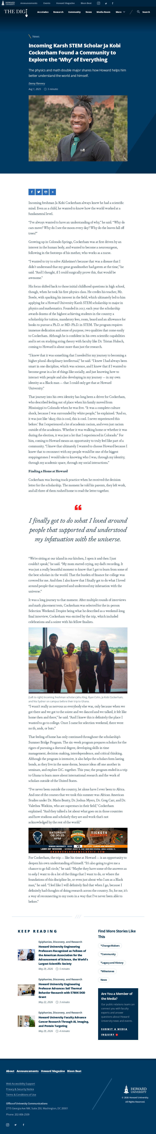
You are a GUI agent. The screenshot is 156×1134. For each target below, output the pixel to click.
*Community (108, 954)
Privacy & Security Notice (20, 1089)
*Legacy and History (112, 962)
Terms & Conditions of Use (21, 1094)
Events (46, 3)
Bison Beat (86, 3)
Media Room (103, 11)
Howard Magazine (65, 3)
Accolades (42, 11)
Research (58, 11)
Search (143, 11)
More (120, 11)
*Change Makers (110, 945)
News (89, 11)
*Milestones (107, 971)
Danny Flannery (37, 83)
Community (74, 11)
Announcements (28, 3)
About (10, 1071)
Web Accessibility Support (20, 1083)
